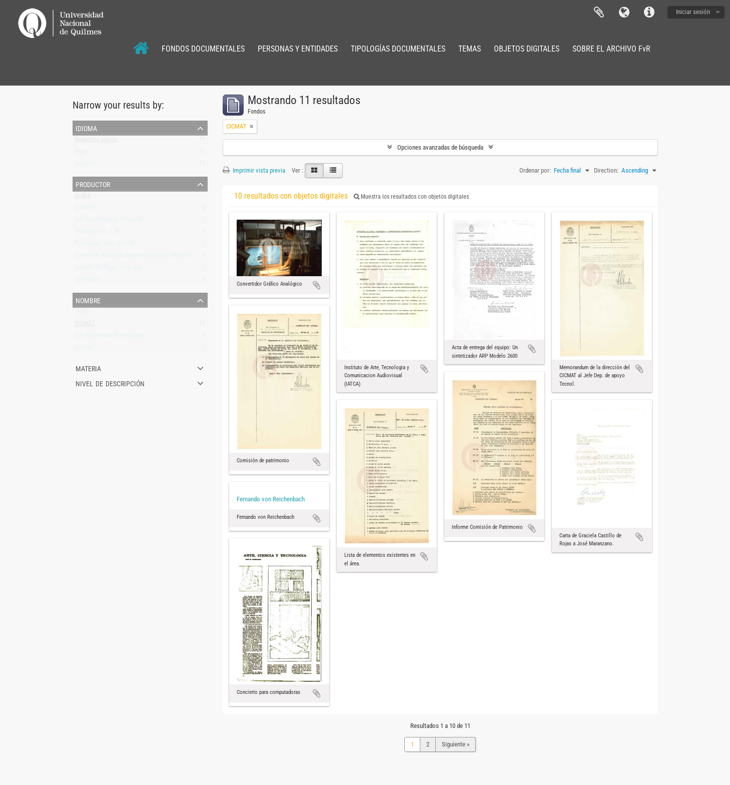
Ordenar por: (535, 170)
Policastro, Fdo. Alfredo (105, 245)
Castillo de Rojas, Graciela (108, 269)
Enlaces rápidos (648, 12)
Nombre (88, 300)
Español (85, 165)
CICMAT (85, 209)
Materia (88, 368)
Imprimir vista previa (254, 170)
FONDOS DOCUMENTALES (203, 49)
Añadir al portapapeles (317, 285)
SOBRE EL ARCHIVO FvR (611, 49)
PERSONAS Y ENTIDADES (298, 49)
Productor (93, 184)
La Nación (87, 281)
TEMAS (469, 49)
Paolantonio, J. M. (98, 233)
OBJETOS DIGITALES (526, 49)
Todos (83, 197)
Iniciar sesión (693, 12)
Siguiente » (455, 744)
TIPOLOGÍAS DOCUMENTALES (398, 49)
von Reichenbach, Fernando (109, 221)
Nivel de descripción (110, 383)
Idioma (623, 12)
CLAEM (84, 349)
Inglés (82, 153)
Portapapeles (598, 12)
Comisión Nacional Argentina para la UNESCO (133, 257)
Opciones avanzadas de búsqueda (440, 147)
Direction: (606, 170)
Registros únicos (96, 141)
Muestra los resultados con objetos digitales (411, 196)
